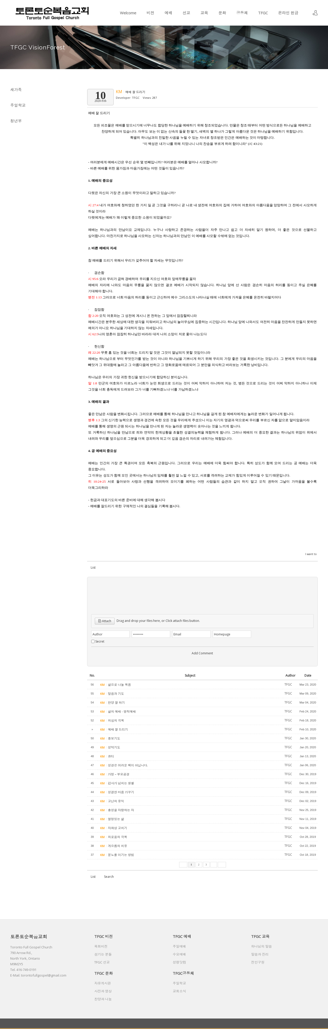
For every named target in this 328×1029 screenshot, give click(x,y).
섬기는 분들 (103, 954)
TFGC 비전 (103, 936)
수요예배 (179, 954)
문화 (222, 12)
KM (119, 91)
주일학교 (18, 105)
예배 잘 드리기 (135, 92)
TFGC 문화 (103, 973)
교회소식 (179, 991)
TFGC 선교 (102, 962)
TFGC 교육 (260, 936)
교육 (204, 12)
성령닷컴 (179, 962)
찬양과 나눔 (103, 999)
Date (307, 675)
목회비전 (101, 946)
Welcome (128, 12)
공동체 (242, 12)
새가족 (16, 89)
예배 (168, 12)
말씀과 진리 (260, 954)
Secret (99, 641)
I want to (311, 554)
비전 (150, 12)
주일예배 (179, 946)
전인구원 (257, 962)
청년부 (16, 120)
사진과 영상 (103, 991)
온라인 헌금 (288, 12)
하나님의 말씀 (261, 946)
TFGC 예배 (182, 936)
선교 (186, 12)
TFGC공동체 (183, 973)
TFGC (263, 12)
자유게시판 (102, 983)
